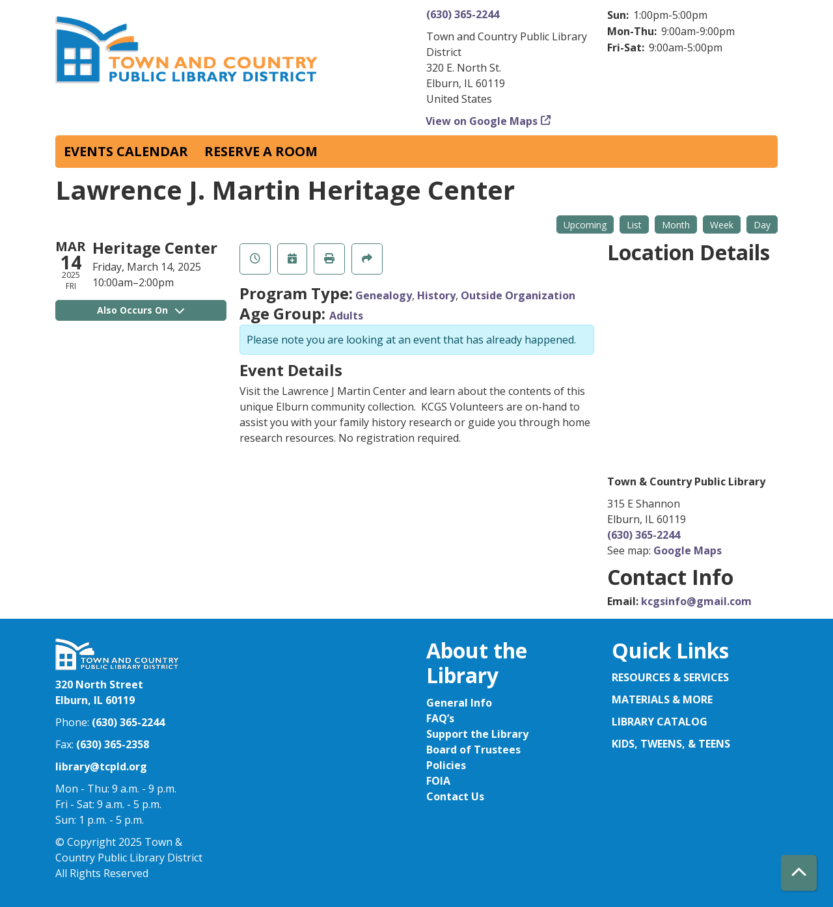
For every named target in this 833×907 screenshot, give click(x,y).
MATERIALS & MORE (662, 699)
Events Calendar (126, 151)
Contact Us (455, 796)
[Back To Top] (799, 873)
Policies (446, 765)
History (436, 295)
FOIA (438, 781)
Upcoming (585, 225)
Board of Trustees (473, 749)
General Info (459, 703)
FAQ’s (440, 718)
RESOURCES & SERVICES (671, 677)
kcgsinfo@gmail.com (696, 601)
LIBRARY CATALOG (659, 721)
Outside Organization (518, 295)
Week (721, 225)
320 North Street (99, 684)
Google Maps (687, 550)
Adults (346, 315)
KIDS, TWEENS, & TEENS (671, 744)
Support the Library (477, 734)
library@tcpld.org (101, 766)
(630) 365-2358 (112, 744)
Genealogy (383, 295)
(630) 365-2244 (462, 14)
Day (762, 225)
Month (676, 225)
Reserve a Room (261, 151)
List (634, 225)
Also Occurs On (140, 310)
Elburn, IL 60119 (95, 700)
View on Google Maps (482, 121)
